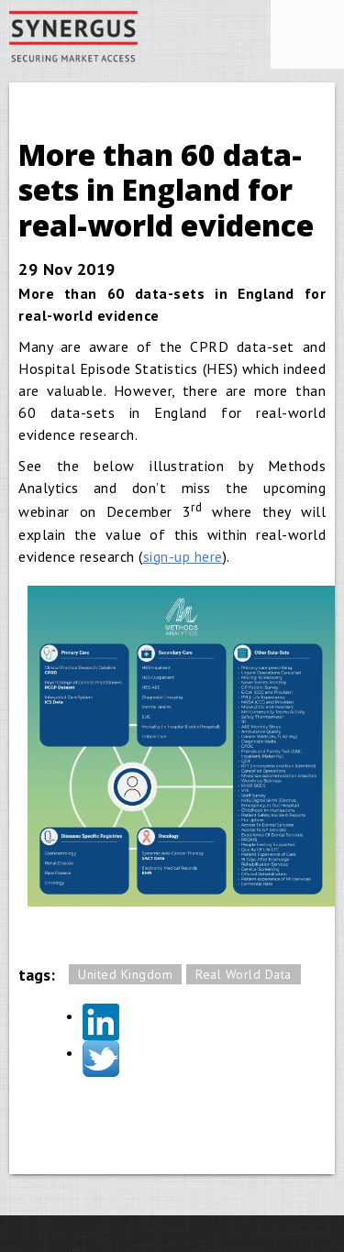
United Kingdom (125, 974)
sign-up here (183, 556)
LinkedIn (101, 1022)
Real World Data (243, 974)
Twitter (101, 1058)
